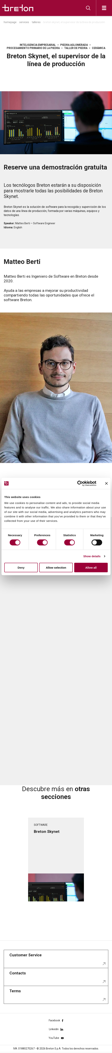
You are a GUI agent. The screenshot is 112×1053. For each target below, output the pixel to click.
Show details (92, 556)
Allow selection (56, 567)
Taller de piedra (75, 48)
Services (24, 22)
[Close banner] (106, 483)
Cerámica (98, 48)
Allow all (91, 567)
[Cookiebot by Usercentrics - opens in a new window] (83, 483)
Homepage (10, 22)
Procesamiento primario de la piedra (33, 48)
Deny (21, 567)
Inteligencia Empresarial (38, 44)
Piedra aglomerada (74, 44)
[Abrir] (104, 8)
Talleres (36, 22)
